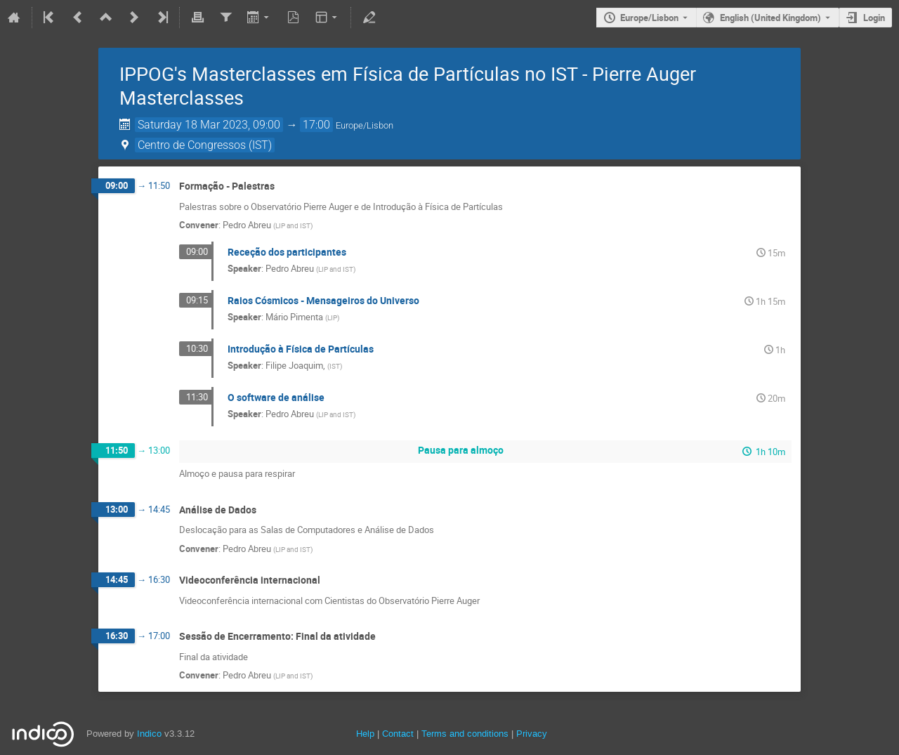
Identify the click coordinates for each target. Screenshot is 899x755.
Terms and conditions (464, 734)
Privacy (531, 734)
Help (365, 734)
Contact (398, 734)
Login (874, 17)
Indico (149, 734)
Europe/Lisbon (649, 17)
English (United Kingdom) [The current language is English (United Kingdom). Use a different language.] (770, 17)
